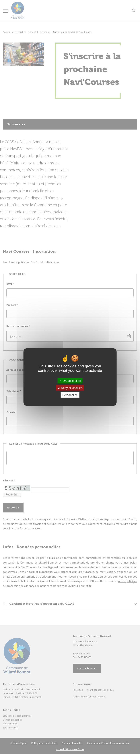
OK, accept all (70, 380)
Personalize (70, 395)
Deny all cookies (70, 387)
